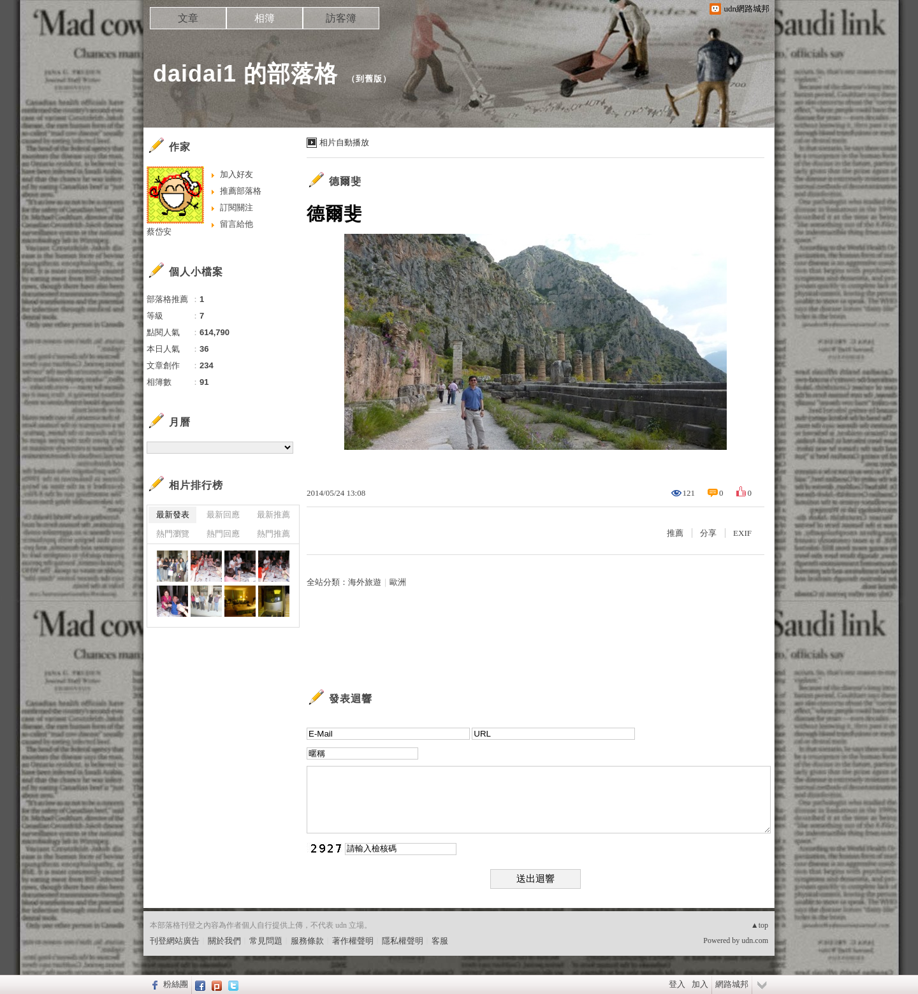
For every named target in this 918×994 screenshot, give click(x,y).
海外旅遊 (364, 582)
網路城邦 (731, 984)
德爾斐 (345, 181)
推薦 (675, 533)
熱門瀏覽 (172, 533)
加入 (700, 984)
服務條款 (307, 941)
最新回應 (223, 514)
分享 (708, 533)
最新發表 (172, 514)
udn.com (754, 940)
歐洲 (398, 582)
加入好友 (236, 174)
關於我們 (224, 941)
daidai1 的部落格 (245, 74)
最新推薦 (273, 514)
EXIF (742, 533)
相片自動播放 (344, 142)
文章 (188, 18)
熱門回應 (223, 533)
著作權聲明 (353, 941)
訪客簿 (341, 18)
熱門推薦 (273, 533)
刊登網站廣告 (175, 941)
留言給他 (236, 224)
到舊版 (369, 78)
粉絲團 (175, 984)
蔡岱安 (159, 231)
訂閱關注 (236, 207)
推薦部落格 (240, 191)
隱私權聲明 (402, 941)
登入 (677, 984)
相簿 (264, 18)
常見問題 (265, 941)
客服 (440, 941)
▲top (759, 925)
